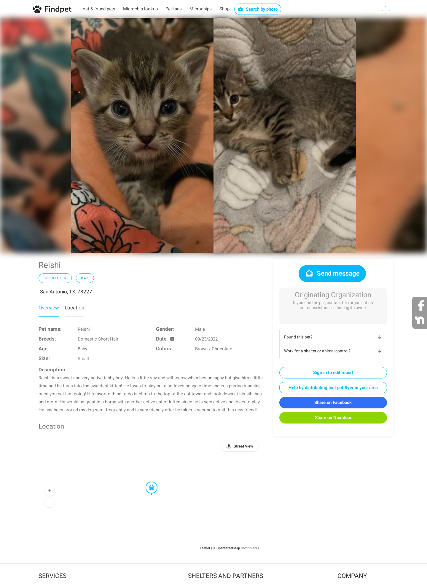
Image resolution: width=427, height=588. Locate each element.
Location (74, 308)
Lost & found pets (97, 9)
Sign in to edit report (333, 372)
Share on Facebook (333, 402)
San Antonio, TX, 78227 (66, 292)
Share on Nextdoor (333, 417)
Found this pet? (334, 337)
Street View (243, 446)
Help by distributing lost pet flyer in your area (333, 387)
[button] (147, 482)
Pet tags (173, 9)
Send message (332, 273)
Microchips (200, 9)
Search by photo (258, 9)
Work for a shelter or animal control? (334, 351)
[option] (142, 135)
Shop (224, 9)
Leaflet (205, 548)
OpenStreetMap (228, 548)
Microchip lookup (140, 9)
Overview (49, 308)
